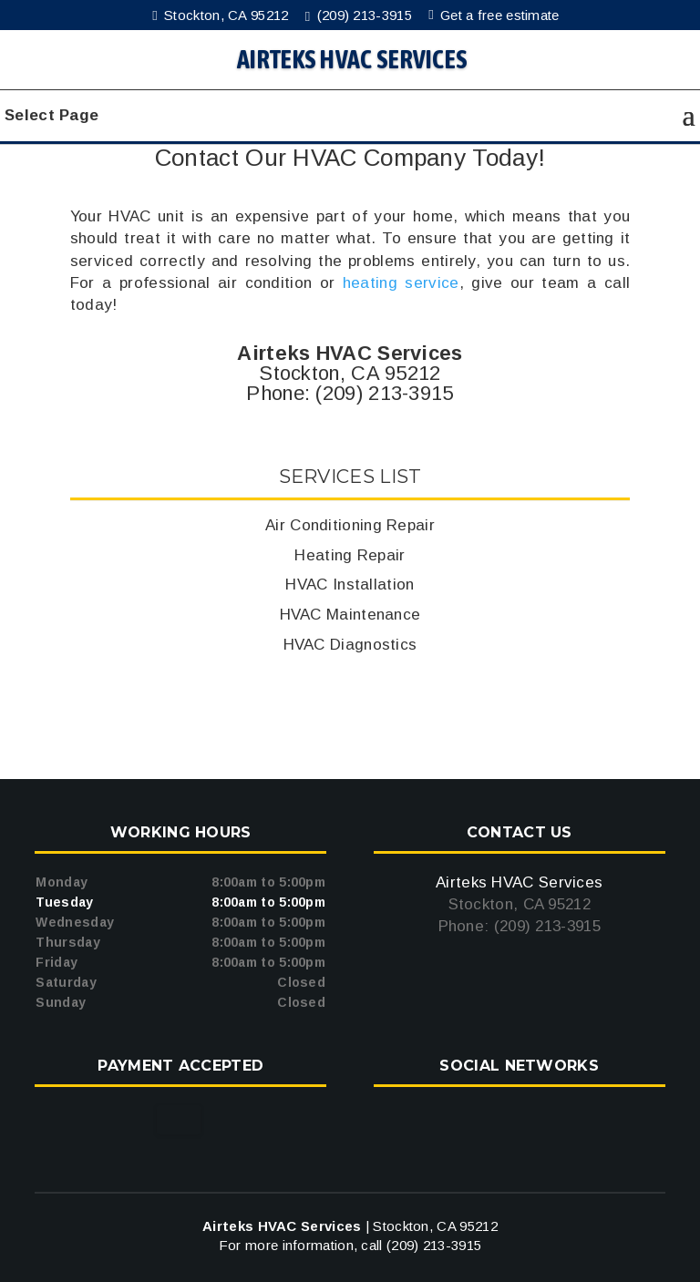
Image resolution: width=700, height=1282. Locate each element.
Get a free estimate (497, 15)
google (516, 1119)
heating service (401, 283)
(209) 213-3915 (362, 15)
